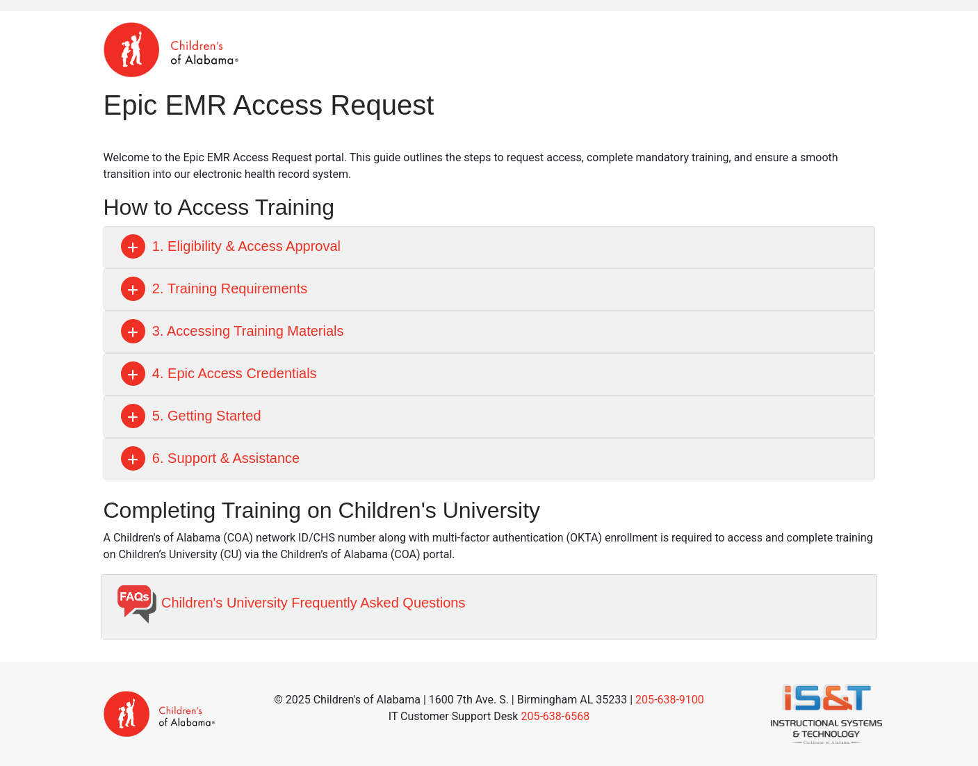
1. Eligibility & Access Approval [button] (229, 246)
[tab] (489, 247)
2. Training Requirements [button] (213, 288)
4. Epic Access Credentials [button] (217, 373)
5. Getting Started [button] (189, 415)
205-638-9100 (669, 699)
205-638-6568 (555, 716)
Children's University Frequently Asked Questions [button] (291, 602)
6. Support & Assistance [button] (209, 458)
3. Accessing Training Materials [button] (231, 331)
